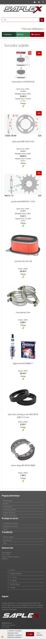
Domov (12, 570)
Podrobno (7, 34)
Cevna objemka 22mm (23, 312)
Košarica (35, 34)
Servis (5, 529)
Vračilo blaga (7, 507)
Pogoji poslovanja (16, 573)
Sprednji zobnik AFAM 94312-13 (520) (23, 201)
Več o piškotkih (39, 634)
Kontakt (12, 588)
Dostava (5, 504)
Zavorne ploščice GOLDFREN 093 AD (23, 81)
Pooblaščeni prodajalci (10, 523)
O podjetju (13, 581)
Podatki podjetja (8, 537)
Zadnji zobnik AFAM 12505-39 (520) (23, 141)
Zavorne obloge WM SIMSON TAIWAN (23, 465)
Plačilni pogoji (7, 501)
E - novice (13, 577)
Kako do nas (7, 540)
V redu (30, 634)
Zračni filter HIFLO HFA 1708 (23, 261)
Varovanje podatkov (9, 510)
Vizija (5, 543)
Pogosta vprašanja (9, 513)
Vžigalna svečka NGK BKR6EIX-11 (23, 363)
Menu (20, 34)
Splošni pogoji (14, 584)
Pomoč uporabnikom (10, 516)
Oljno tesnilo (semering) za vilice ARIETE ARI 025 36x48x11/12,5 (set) (23, 416)
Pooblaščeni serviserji (10, 526)
